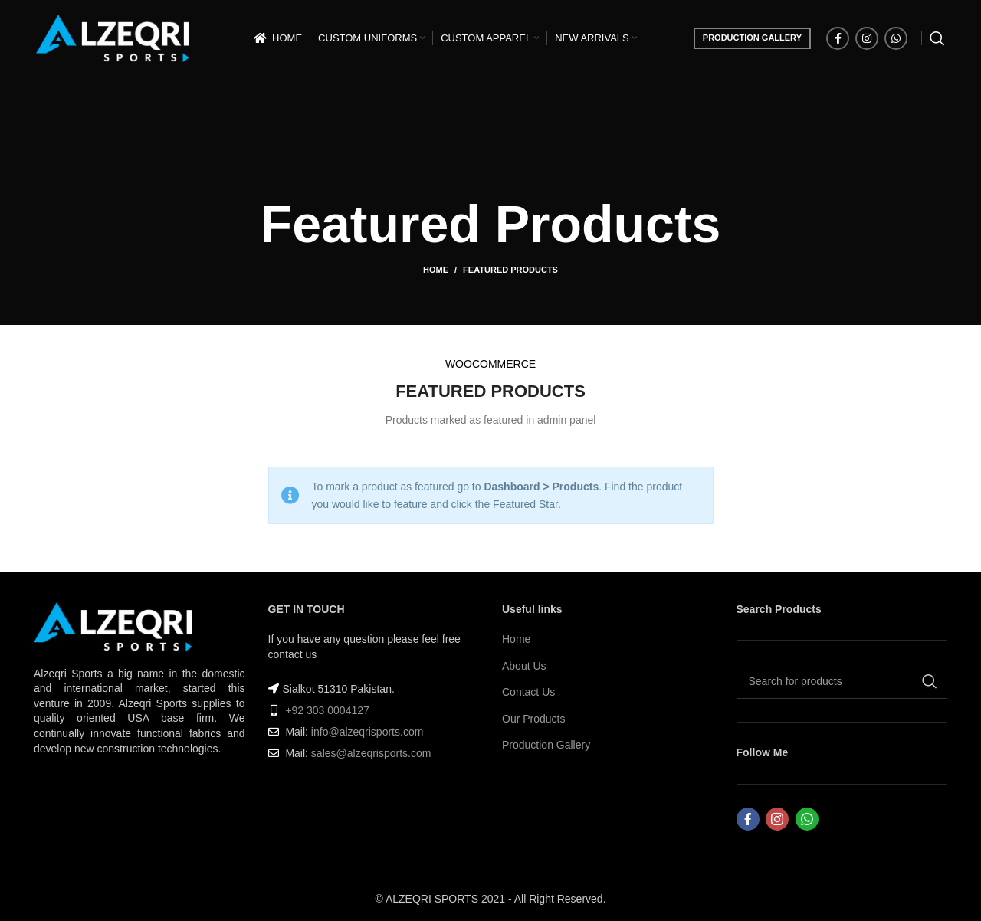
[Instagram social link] (866, 38)
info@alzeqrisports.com (367, 732)
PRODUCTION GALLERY (752, 37)
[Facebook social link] (837, 38)
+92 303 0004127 (327, 710)
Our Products (533, 719)
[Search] (937, 38)
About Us (524, 666)
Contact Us (528, 692)
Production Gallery (546, 745)
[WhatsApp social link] (895, 38)
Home (435, 269)
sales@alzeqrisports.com (371, 753)
